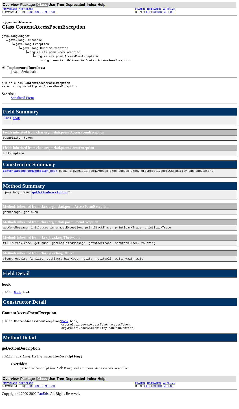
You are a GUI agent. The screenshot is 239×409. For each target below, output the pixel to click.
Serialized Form (22, 100)
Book (7, 120)
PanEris (42, 405)
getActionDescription (49, 198)
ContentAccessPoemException (25, 175)
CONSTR (38, 12)
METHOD (50, 12)
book (16, 121)
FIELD (29, 12)
